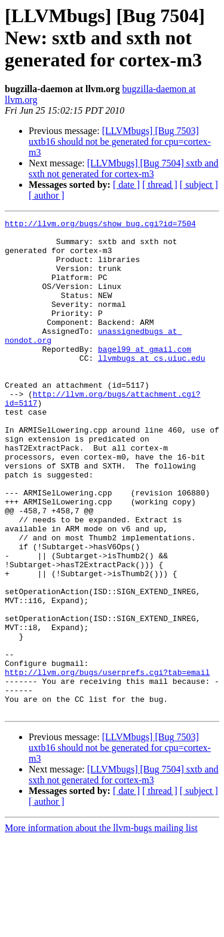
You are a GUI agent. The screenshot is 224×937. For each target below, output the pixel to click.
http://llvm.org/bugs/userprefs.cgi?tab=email (107, 763)
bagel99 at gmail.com (144, 375)
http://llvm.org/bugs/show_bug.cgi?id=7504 (100, 225)
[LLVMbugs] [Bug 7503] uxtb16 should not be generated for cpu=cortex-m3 (120, 141)
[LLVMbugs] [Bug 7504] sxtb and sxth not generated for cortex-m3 (124, 168)
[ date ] (126, 185)
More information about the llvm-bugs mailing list (101, 926)
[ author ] (47, 195)
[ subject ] (199, 185)
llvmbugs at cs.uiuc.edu (151, 386)
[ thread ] (159, 185)
